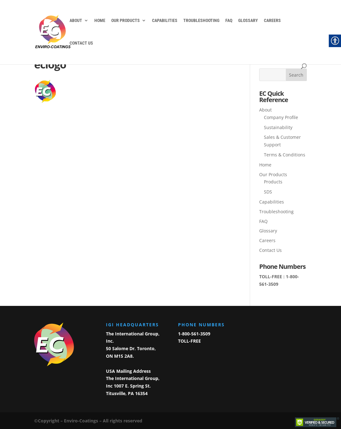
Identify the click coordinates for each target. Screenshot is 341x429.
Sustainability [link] (278, 127)
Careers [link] (272, 20)
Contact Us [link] (81, 43)
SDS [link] (268, 192)
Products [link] (273, 182)
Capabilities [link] (164, 20)
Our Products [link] (125, 20)
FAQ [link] (228, 20)
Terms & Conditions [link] (284, 155)
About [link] (76, 20)
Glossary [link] (248, 20)
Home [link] (99, 20)
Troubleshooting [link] (201, 20)
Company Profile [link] (281, 117)
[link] (55, 31)
